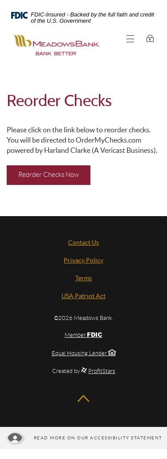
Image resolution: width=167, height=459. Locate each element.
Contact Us (83, 242)
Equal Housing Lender (84, 353)
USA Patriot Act (83, 295)
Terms (83, 278)
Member (83, 335)
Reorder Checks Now (54, 174)
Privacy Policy (83, 260)
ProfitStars (101, 371)
